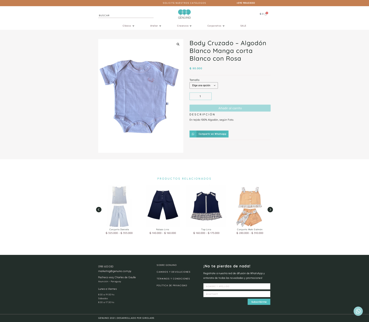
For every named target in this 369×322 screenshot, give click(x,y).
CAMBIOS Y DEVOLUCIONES (174, 272)
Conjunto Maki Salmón (250, 229)
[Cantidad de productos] (201, 96)
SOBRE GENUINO (167, 265)
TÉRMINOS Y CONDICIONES (173, 278)
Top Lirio (206, 229)
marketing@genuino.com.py (115, 271)
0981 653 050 (105, 266)
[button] (128, 25)
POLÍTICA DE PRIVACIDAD (172, 285)
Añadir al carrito (230, 108)
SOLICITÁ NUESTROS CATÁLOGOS (184, 3)
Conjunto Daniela (119, 229)
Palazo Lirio (162, 229)
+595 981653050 (246, 3)
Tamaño (194, 79)
